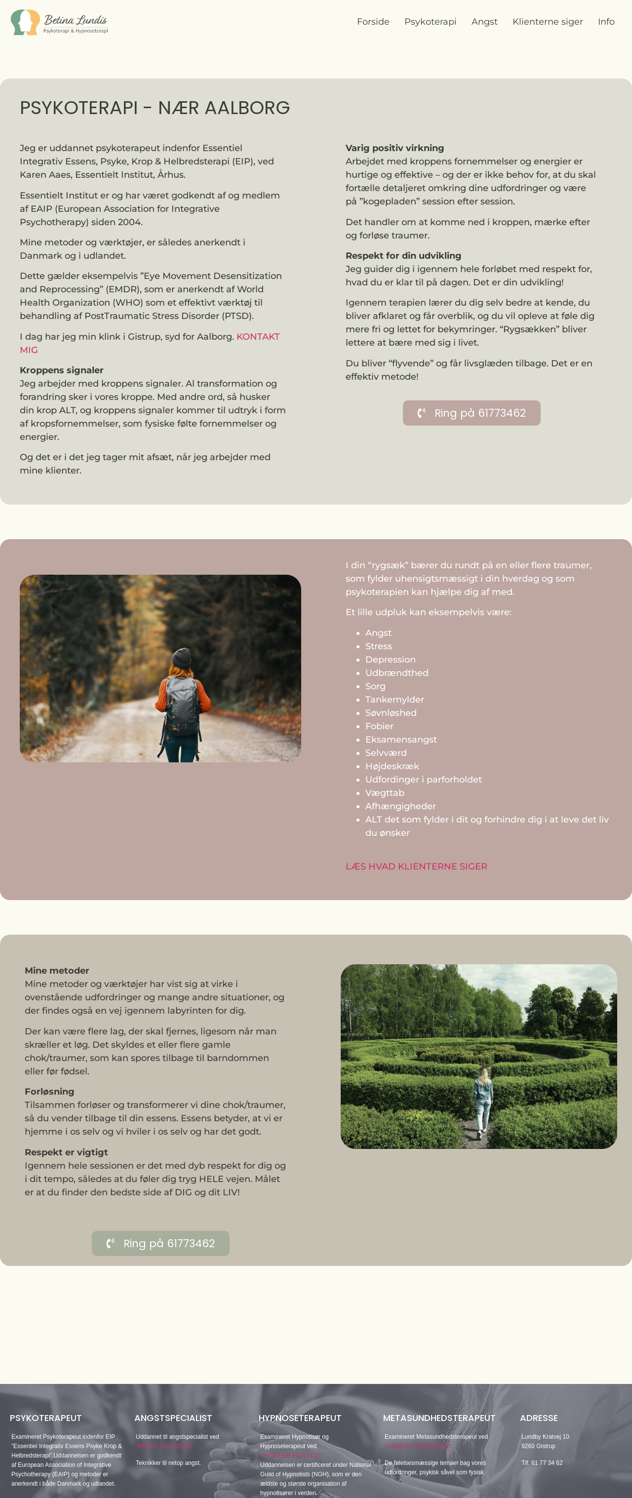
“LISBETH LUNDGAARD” (418, 1446)
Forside (373, 21)
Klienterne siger (548, 21)
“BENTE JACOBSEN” (164, 1446)
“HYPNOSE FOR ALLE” (291, 1455)
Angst (485, 21)
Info (606, 21)
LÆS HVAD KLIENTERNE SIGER (416, 866)
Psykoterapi (430, 21)
